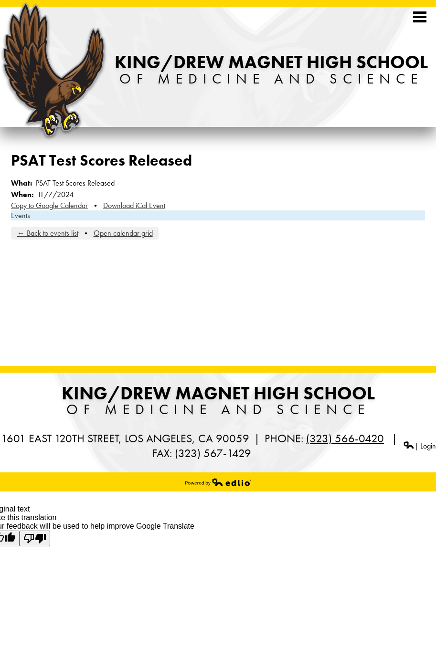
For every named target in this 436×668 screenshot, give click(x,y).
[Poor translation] (35, 538)
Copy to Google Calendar (49, 205)
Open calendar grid (123, 233)
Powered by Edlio (218, 482)
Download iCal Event (134, 205)
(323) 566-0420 (345, 438)
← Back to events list (47, 233)
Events (20, 215)
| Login (419, 446)
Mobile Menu (419, 16)
